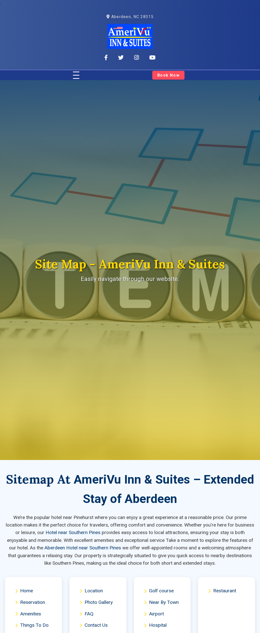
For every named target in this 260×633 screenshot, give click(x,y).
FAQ (86, 614)
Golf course (159, 591)
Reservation (30, 602)
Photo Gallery (96, 602)
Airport (154, 614)
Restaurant (222, 591)
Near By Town (161, 602)
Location (91, 591)
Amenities (28, 614)
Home (24, 591)
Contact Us (94, 625)
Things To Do (32, 625)
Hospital (155, 625)
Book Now (168, 75)
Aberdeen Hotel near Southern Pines (83, 548)
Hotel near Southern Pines (73, 532)
